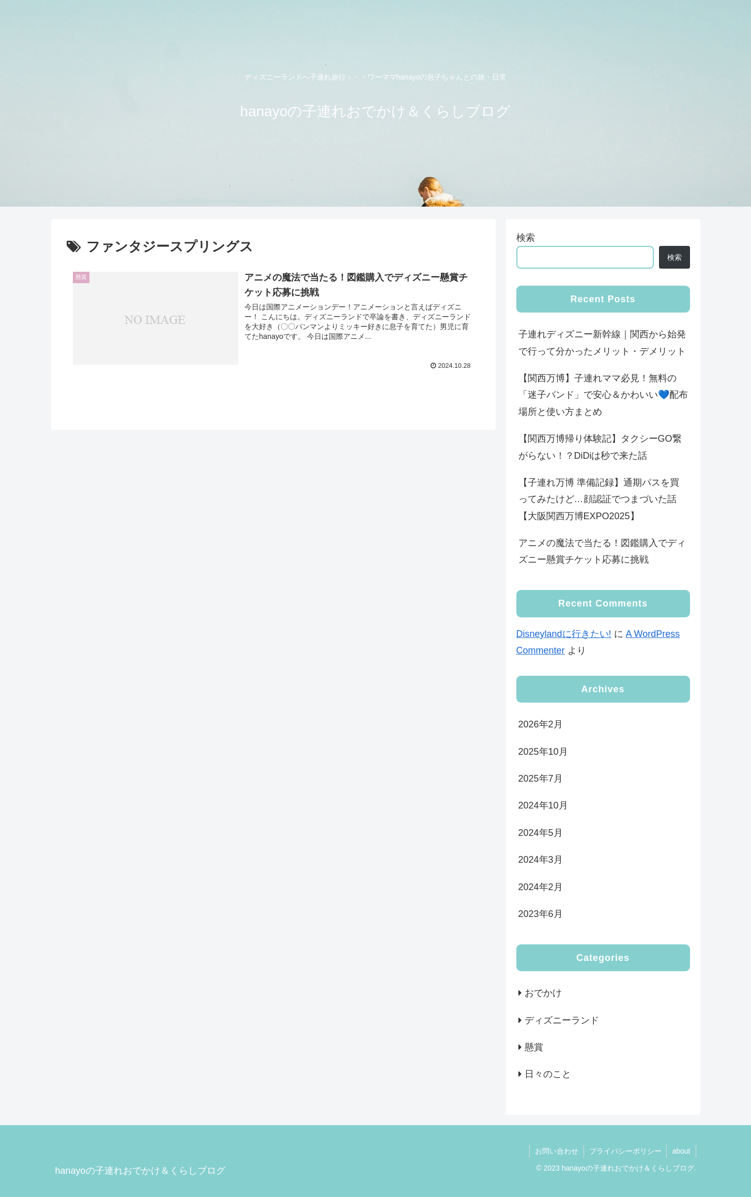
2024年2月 (540, 887)
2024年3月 (540, 859)
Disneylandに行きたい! (563, 634)
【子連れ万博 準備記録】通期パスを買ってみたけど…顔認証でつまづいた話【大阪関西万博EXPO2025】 (598, 499)
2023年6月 (540, 914)
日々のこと (548, 1074)
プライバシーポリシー (625, 1151)
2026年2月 (540, 724)
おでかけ (543, 993)
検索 (525, 237)
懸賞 (534, 1047)
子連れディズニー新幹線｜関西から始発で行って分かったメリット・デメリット (602, 342)
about (681, 1151)
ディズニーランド (562, 1020)
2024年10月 (543, 805)
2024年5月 (540, 833)
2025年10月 (543, 752)
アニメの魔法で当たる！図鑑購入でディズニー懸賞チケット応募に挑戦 (602, 551)
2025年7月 (540, 778)
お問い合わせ (556, 1151)
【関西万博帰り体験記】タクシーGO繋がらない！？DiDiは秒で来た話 (600, 446)
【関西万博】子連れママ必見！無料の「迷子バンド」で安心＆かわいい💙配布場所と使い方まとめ (603, 395)
